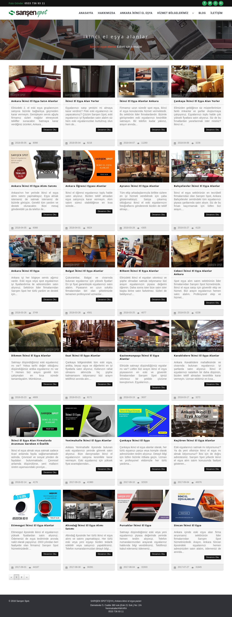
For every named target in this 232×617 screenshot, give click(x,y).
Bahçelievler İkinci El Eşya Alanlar (197, 186)
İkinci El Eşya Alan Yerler (82, 101)
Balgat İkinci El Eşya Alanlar (84, 270)
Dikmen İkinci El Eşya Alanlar (31, 355)
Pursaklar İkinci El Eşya (135, 525)
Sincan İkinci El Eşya (187, 525)
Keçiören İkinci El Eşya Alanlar (194, 440)
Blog (202, 13)
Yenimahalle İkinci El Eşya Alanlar (88, 440)
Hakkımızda (106, 13)
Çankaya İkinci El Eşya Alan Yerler (197, 101)
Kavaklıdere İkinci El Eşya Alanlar (196, 355)
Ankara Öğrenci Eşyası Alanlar (85, 186)
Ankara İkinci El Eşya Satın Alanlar (34, 101)
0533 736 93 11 (35, 3)
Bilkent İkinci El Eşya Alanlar (139, 270)
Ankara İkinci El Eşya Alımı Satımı (34, 186)
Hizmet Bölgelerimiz (175, 13)
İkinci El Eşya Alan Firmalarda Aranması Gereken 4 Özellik (31, 442)
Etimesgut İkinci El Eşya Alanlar (32, 525)
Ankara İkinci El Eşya (136, 13)
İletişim (216, 13)
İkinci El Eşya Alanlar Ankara (139, 101)
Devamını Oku (49, 130)
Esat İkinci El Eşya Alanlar (83, 355)
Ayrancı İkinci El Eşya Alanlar (139, 186)
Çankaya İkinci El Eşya (135, 440)
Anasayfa (86, 13)
